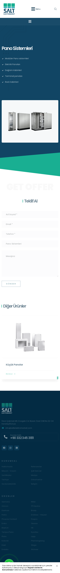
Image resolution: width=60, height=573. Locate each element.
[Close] (57, 566)
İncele (11, 375)
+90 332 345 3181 (22, 439)
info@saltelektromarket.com (18, 429)
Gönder (11, 285)
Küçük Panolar (14, 366)
